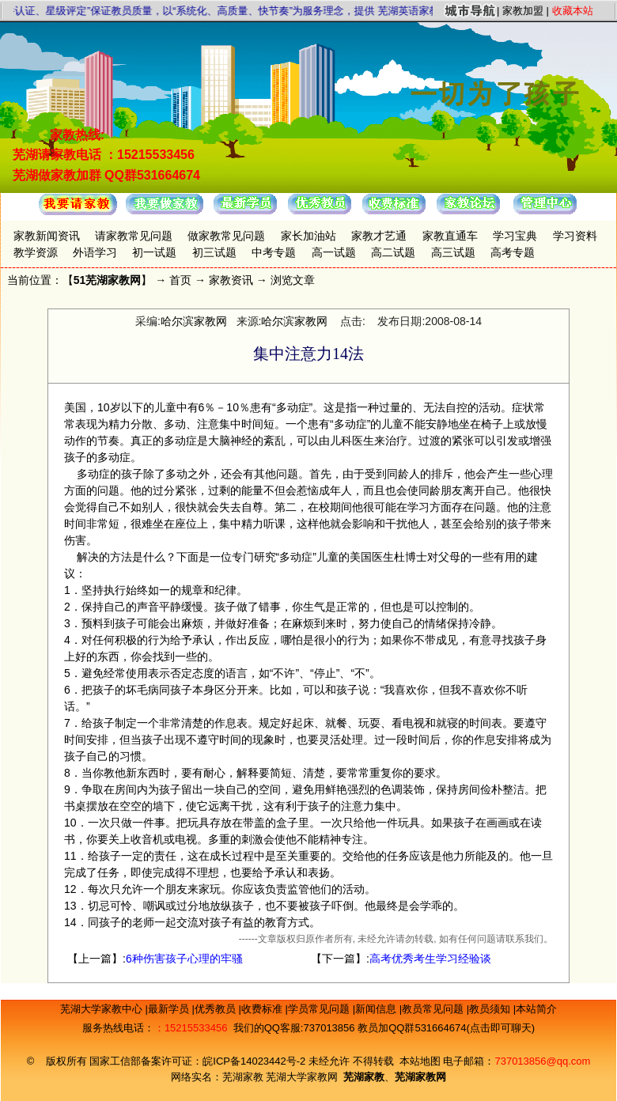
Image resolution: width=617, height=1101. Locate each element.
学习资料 (575, 235)
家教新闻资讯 (46, 235)
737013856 (328, 1028)
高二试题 (393, 252)
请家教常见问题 (133, 235)
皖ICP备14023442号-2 (255, 1061)
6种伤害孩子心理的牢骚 (184, 958)
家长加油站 (308, 235)
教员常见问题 (434, 1009)
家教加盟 (522, 11)
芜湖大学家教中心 (103, 1009)
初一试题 (154, 252)
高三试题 (453, 252)
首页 (180, 280)
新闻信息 (377, 1009)
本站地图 (420, 1061)
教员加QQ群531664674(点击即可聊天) (446, 1028)
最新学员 (170, 1009)
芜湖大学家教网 (302, 1077)
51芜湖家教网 (108, 280)
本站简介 (536, 1009)
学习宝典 (515, 235)
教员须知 (491, 1009)
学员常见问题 (320, 1009)
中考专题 (274, 252)
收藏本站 (572, 11)
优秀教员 (217, 1009)
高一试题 (334, 252)
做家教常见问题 (226, 235)
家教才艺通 (379, 235)
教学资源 (35, 252)
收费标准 (263, 1009)
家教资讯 (231, 280)
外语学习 (95, 252)
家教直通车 (450, 235)
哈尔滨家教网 (194, 321)
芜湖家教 (242, 1077)
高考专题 (512, 252)
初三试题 (214, 252)
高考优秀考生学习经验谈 (430, 958)
